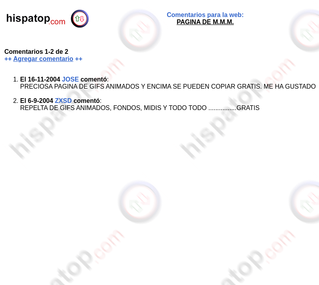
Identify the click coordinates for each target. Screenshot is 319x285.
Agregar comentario (43, 58)
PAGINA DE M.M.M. (205, 22)
